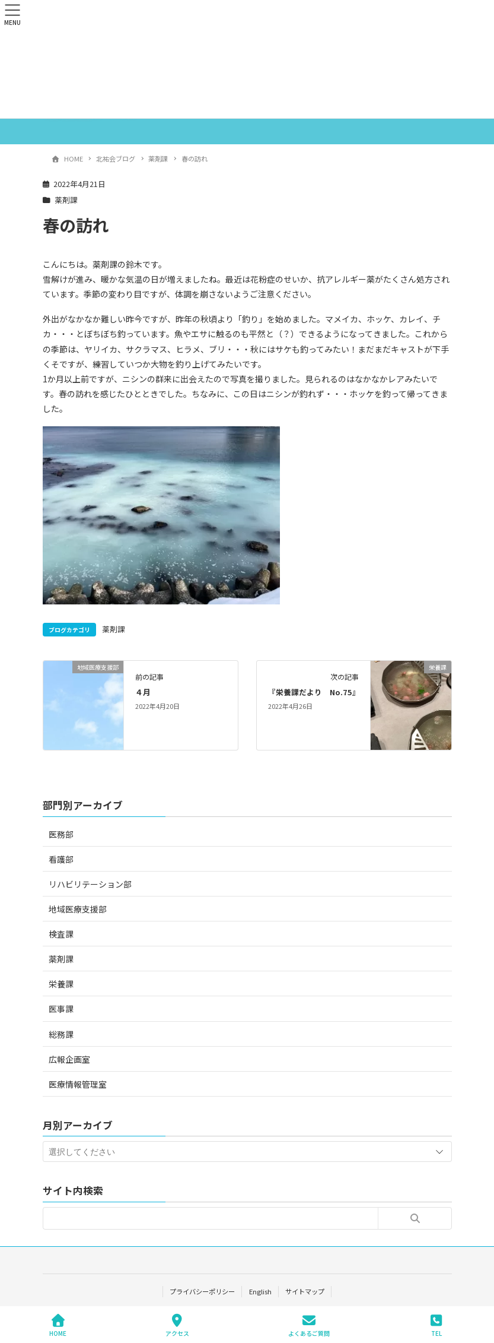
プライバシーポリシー (202, 1291)
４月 (143, 692)
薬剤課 (66, 199)
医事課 (61, 1009)
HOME (57, 1325)
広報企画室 (69, 1059)
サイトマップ (304, 1291)
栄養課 (61, 984)
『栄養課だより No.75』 (314, 692)
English (260, 1291)
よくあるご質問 (309, 1325)
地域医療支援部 (78, 909)
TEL (436, 1325)
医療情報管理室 (78, 1084)
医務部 (61, 834)
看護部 (61, 859)
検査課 (61, 934)
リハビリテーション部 (90, 884)
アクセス (177, 1325)
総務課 (61, 1034)
